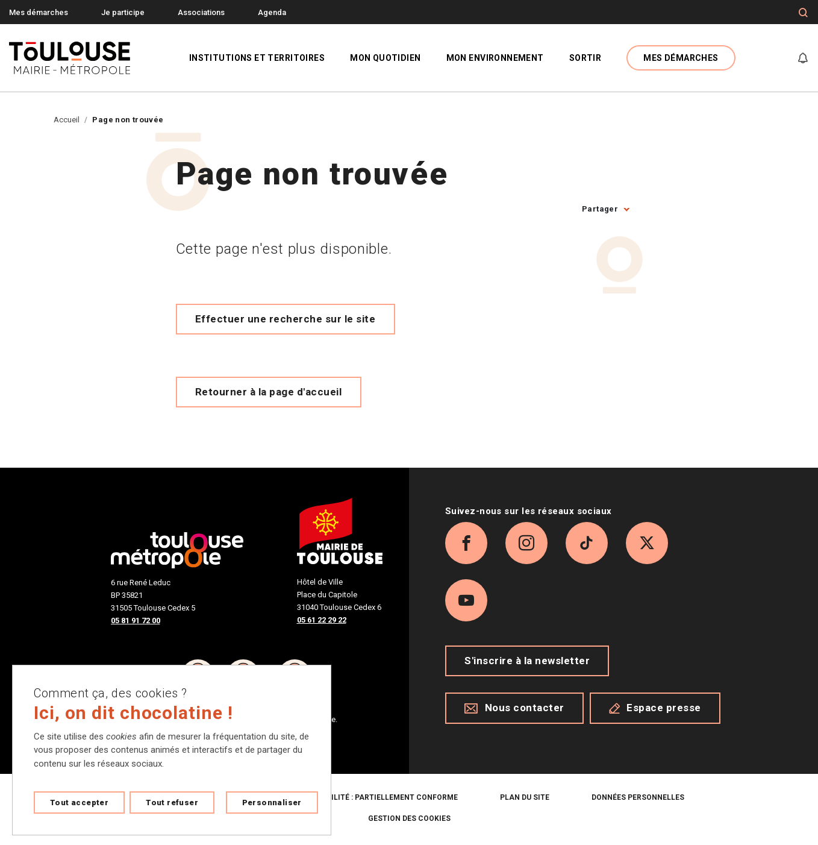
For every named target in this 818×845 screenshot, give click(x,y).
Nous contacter (514, 708)
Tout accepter (79, 802)
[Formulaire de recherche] (803, 13)
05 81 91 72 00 (135, 620)
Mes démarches (38, 12)
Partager (600, 208)
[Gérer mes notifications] (803, 57)
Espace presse (655, 708)
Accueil (67, 119)
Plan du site (524, 797)
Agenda (272, 12)
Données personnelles (638, 797)
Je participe (123, 12)
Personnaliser (272, 802)
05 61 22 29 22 (321, 619)
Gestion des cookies (409, 818)
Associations (201, 12)
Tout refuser (172, 802)
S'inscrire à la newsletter (527, 661)
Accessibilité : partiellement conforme (376, 797)
